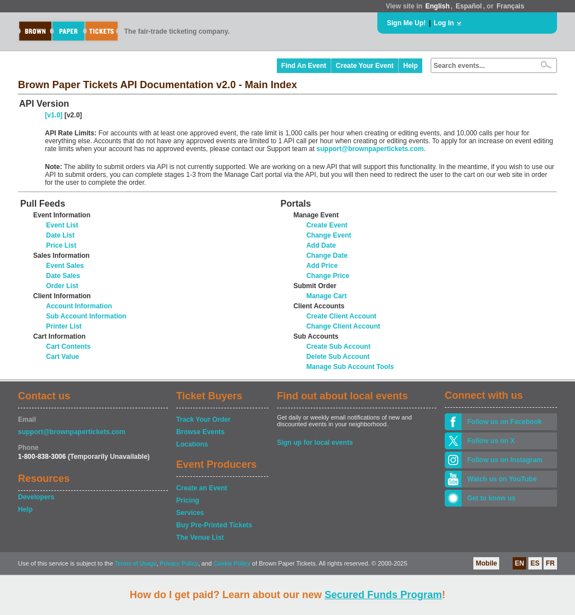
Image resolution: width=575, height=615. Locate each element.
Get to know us (491, 498)
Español (469, 6)
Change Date (326, 255)
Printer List (63, 326)
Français (510, 6)
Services (190, 513)
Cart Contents (68, 346)
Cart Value (62, 357)
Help (410, 66)
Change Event (328, 235)
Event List (62, 225)
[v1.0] (53, 115)
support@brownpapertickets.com (370, 149)
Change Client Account (343, 326)
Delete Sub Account (337, 357)
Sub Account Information (86, 316)
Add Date (321, 245)
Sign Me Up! (406, 23)
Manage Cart (326, 296)
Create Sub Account (338, 346)
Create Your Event (365, 66)
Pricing (187, 500)
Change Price (327, 276)
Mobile (486, 563)
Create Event (326, 225)
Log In (443, 23)
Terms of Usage (135, 564)
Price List (61, 245)
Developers (36, 497)
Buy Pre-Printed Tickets (214, 525)
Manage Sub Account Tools (350, 367)
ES (535, 563)
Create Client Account (341, 316)
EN (519, 563)
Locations (192, 444)
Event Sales (65, 266)
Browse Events (200, 432)
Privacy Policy (179, 564)
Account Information (79, 306)
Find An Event (303, 66)
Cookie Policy (231, 564)
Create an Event (201, 488)
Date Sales (63, 276)
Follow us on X (491, 441)
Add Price (321, 266)
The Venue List (200, 537)
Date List (60, 235)
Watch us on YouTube (502, 479)
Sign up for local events (315, 443)
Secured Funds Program (383, 594)
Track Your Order (203, 419)
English (437, 6)
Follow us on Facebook (504, 422)
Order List (62, 286)
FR (550, 563)
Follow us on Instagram (504, 460)
